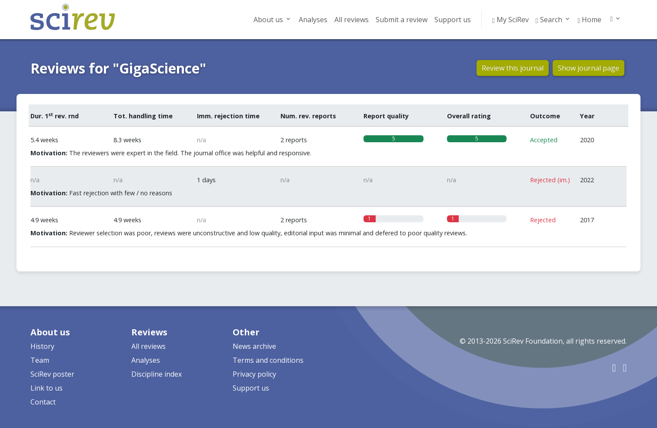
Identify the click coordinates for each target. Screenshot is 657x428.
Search (549, 19)
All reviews (351, 19)
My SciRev (510, 19)
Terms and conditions (268, 360)
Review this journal (513, 68)
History (42, 346)
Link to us (46, 388)
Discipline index (156, 374)
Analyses (313, 19)
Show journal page (588, 68)
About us (268, 19)
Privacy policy (254, 374)
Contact (43, 402)
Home (590, 19)
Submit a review (401, 19)
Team (39, 360)
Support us (452, 19)
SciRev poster (52, 374)
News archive (254, 346)
